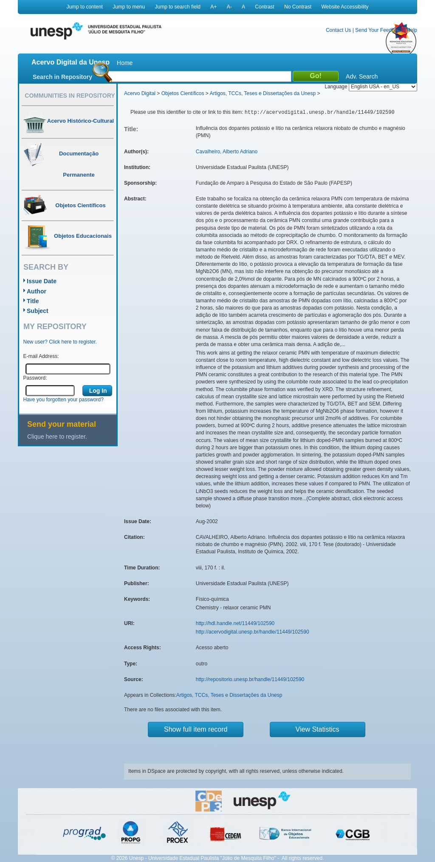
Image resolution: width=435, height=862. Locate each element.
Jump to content (84, 7)
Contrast (264, 7)
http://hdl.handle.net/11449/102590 (235, 623)
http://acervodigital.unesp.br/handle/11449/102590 (252, 632)
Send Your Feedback (378, 30)
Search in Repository (62, 76)
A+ (213, 7)
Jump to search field (178, 7)
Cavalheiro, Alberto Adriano (226, 152)
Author (36, 291)
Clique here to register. (57, 436)
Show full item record (195, 729)
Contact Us (338, 30)
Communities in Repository (70, 95)
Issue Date (41, 281)
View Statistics (317, 729)
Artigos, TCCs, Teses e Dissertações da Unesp (262, 93)
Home (125, 62)
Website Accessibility (344, 7)
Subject (37, 310)
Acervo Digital (139, 93)
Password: (35, 378)
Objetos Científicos (182, 93)
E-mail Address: (41, 356)
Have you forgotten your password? (63, 400)
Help (412, 30)
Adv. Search (362, 76)
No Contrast (297, 7)
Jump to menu (129, 7)
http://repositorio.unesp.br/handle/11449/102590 (250, 679)
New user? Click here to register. (60, 342)
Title (33, 301)
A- (229, 7)
